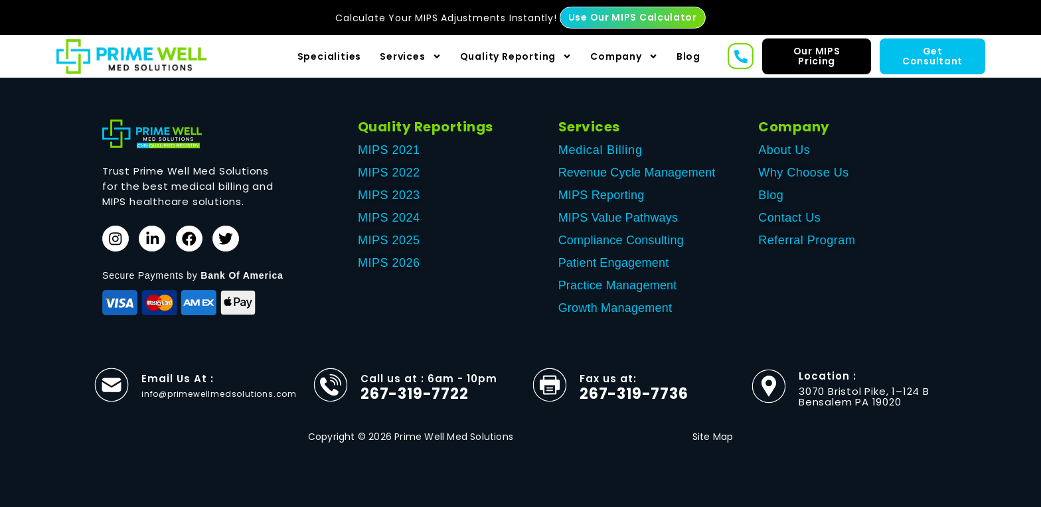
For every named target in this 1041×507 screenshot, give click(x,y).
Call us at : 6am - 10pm (428, 379)
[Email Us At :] (111, 385)
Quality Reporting (516, 56)
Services (410, 56)
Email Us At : (177, 379)
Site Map (713, 436)
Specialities (329, 56)
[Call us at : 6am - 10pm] (331, 385)
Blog (688, 56)
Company (624, 56)
